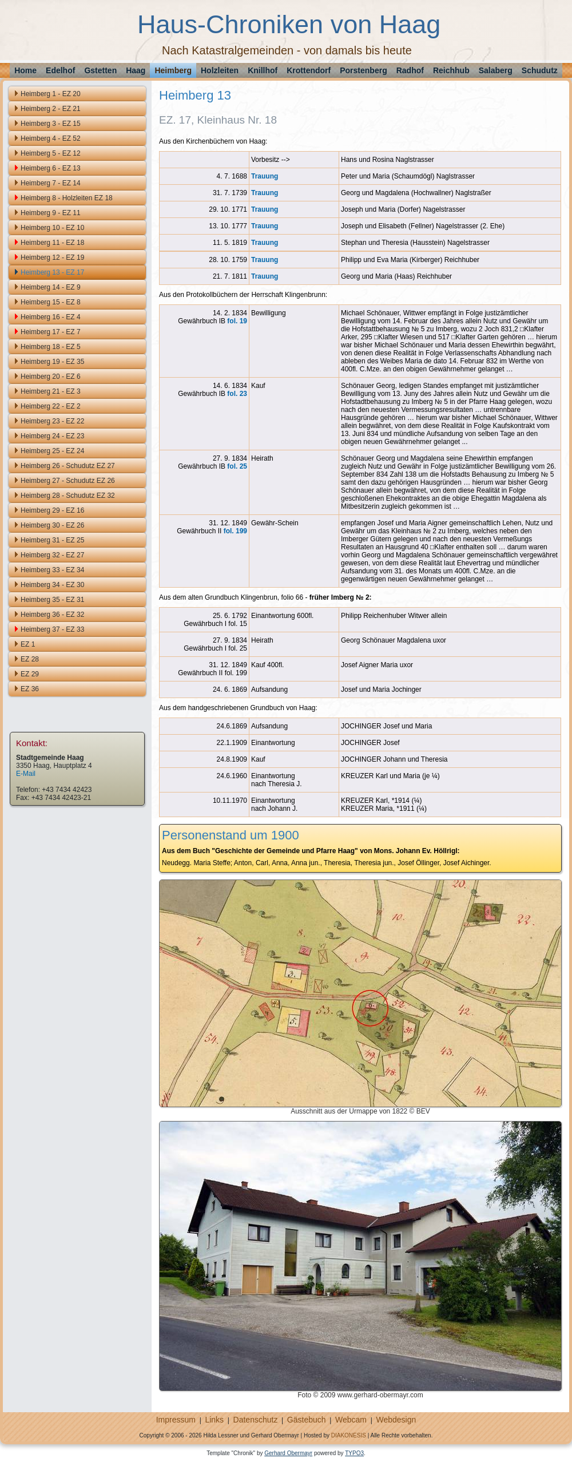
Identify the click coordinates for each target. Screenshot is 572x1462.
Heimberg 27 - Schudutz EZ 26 (68, 481)
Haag (135, 70)
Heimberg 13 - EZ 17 (52, 272)
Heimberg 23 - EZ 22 (52, 421)
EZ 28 (30, 659)
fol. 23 (237, 394)
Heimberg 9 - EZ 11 (51, 213)
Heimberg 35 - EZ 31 (52, 600)
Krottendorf (309, 70)
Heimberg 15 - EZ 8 (51, 302)
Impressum (176, 1419)
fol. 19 (237, 321)
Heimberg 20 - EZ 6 (51, 377)
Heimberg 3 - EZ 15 (51, 124)
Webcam (351, 1419)
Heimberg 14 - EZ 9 (51, 287)
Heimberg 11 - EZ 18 (52, 243)
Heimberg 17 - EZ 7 (51, 332)
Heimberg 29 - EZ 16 (52, 510)
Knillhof (262, 70)
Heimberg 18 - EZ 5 (51, 347)
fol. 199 (235, 531)
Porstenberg (363, 70)
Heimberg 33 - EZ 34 (52, 570)
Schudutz (540, 70)
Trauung (264, 176)
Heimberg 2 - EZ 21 (51, 109)
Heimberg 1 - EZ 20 (51, 94)
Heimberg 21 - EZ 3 (51, 391)
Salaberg (496, 70)
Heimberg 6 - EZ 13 (51, 168)
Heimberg (173, 70)
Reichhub (451, 70)
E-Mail (25, 774)
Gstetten (100, 70)
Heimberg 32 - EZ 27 (52, 555)
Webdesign (396, 1419)
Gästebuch (306, 1419)
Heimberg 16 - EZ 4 (51, 317)
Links (214, 1419)
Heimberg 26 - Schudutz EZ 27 (68, 466)
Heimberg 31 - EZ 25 (52, 540)
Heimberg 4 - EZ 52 (51, 138)
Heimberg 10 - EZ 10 (52, 228)
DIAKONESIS (348, 1435)
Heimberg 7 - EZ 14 (51, 183)
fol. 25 (237, 466)
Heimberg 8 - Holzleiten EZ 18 (67, 198)
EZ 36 (30, 689)
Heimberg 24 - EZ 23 (52, 436)
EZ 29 (30, 674)
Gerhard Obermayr (288, 1453)
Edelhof (60, 70)
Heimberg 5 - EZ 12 (51, 153)
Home (25, 70)
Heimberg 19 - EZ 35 (52, 362)
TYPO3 (354, 1453)
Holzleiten (220, 70)
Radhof (410, 70)
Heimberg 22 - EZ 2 (51, 406)
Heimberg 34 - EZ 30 (52, 585)
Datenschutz (255, 1419)
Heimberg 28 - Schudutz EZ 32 (68, 496)
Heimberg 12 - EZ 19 (52, 257)
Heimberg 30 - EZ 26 (52, 525)
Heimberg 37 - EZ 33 (52, 629)
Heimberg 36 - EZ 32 (52, 615)
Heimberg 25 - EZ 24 (52, 451)
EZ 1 (28, 644)
